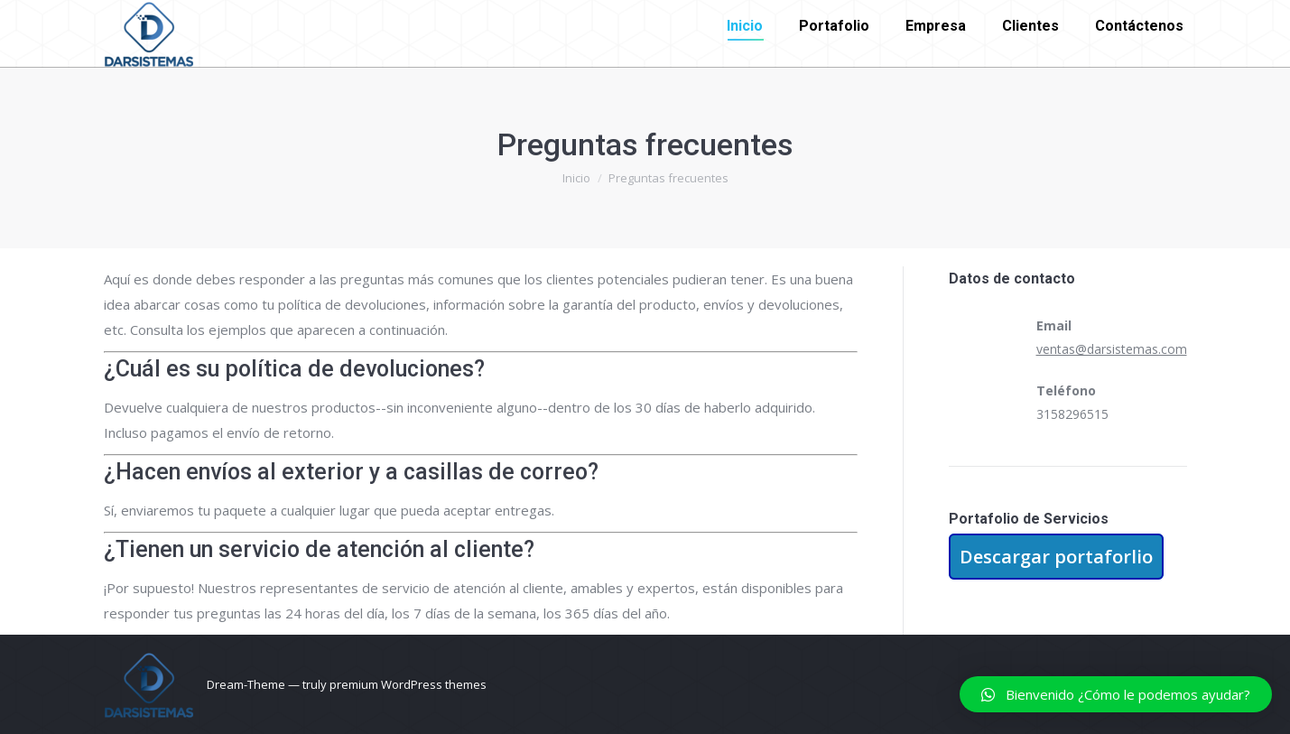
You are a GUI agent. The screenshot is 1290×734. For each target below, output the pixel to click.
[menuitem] (744, 26)
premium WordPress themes (408, 684)
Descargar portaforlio (1056, 556)
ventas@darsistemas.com (1111, 349)
